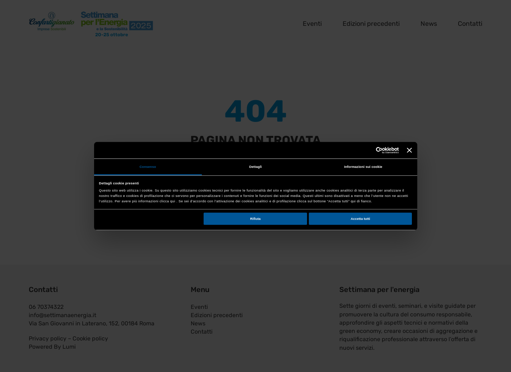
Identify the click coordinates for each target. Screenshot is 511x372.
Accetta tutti (360, 218)
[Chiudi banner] (409, 150)
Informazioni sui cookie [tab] (363, 167)
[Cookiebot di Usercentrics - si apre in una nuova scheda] (367, 150)
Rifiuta (255, 218)
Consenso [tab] (147, 167)
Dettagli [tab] (255, 167)
